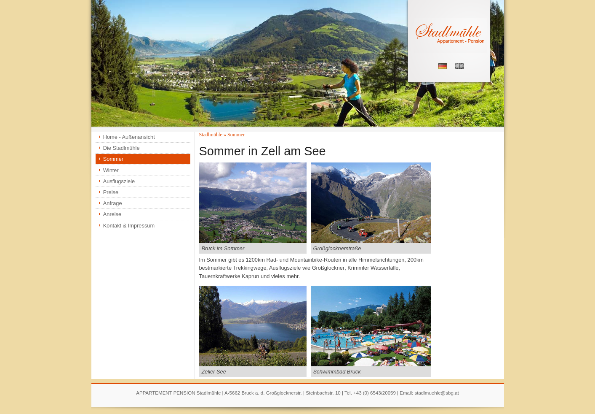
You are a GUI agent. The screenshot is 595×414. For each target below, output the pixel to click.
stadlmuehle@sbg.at (436, 392)
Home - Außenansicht (129, 137)
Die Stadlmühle (121, 148)
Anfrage (112, 203)
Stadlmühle (210, 135)
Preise (110, 192)
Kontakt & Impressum (129, 225)
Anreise (112, 214)
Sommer (113, 159)
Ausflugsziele (119, 181)
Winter (111, 170)
